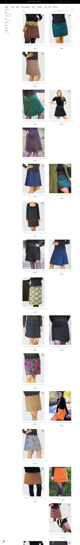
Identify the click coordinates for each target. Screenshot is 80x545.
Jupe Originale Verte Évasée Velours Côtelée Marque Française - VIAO (31, 76)
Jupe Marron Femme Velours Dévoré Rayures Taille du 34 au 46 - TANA (67, 46)
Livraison (30, 529)
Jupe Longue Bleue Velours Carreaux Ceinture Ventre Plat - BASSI (49, 136)
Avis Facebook (43, 527)
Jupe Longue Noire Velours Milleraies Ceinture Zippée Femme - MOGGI (49, 347)
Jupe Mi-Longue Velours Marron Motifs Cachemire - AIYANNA (31, 317)
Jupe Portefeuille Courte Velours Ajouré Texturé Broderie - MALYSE (30, 227)
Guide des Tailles (32, 525)
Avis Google (43, 525)
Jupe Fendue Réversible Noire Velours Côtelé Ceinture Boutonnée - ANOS (49, 167)
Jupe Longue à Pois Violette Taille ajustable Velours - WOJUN (31, 498)
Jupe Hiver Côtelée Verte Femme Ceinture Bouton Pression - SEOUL (49, 46)
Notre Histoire (43, 520)
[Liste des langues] (6, 1)
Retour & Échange (32, 524)
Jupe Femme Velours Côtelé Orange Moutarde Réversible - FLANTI (49, 317)
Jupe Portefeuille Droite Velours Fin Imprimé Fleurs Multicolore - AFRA (49, 408)
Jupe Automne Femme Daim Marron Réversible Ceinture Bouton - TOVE (31, 468)
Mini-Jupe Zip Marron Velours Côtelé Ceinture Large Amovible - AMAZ (67, 317)
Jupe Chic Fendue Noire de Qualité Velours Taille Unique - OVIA (49, 468)
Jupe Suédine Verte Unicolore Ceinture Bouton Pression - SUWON (67, 378)
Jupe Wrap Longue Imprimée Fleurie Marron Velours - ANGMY (49, 257)
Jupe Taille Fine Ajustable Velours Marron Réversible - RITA (67, 76)
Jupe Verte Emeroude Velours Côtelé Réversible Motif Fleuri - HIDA (49, 106)
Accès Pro (42, 524)
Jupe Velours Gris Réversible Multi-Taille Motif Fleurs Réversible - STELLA (67, 197)
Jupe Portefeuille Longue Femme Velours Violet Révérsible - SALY (67, 347)
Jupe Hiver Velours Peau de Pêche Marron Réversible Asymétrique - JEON (67, 438)
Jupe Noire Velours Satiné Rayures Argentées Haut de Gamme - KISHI (49, 498)
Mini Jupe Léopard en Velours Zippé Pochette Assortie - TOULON (31, 46)
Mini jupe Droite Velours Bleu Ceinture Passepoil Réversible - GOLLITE (31, 438)
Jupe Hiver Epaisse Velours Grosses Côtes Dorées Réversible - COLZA (67, 257)
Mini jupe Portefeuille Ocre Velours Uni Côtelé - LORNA (49, 227)
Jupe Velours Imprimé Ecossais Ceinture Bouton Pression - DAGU (31, 408)
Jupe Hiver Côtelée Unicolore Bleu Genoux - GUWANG (49, 287)
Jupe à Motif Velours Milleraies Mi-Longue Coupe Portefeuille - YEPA (67, 227)
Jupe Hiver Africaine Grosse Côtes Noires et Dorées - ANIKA (67, 408)
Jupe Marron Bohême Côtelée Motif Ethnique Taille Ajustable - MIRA (67, 468)
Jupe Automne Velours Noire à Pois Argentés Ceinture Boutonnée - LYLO (31, 287)
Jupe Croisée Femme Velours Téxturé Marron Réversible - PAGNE (67, 136)
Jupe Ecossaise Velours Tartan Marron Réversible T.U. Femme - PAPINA (49, 438)
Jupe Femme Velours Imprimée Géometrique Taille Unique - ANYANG (31, 167)
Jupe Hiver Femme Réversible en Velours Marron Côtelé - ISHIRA (31, 257)
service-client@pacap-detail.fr (10, 533)
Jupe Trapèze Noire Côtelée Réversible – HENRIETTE (30, 136)
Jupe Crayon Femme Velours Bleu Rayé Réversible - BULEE (67, 287)
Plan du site (31, 527)
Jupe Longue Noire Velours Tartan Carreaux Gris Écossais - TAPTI (30, 378)
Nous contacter (43, 522)
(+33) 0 (6, 531)
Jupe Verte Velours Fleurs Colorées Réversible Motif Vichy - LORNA (67, 167)
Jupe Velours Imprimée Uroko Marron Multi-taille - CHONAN (31, 197)
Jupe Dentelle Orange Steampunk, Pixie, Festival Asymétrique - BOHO (49, 197)
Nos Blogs (42, 529)
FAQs (29, 522)
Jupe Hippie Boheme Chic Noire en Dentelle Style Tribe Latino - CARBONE (49, 76)
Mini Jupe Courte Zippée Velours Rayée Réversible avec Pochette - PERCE (31, 347)
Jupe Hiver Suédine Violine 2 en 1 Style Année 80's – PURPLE (67, 498)
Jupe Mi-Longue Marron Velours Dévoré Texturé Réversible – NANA (67, 106)
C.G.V (30, 520)
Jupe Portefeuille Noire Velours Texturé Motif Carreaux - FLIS (49, 378)
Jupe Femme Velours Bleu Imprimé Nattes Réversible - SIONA (31, 106)
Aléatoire (66, 19)
